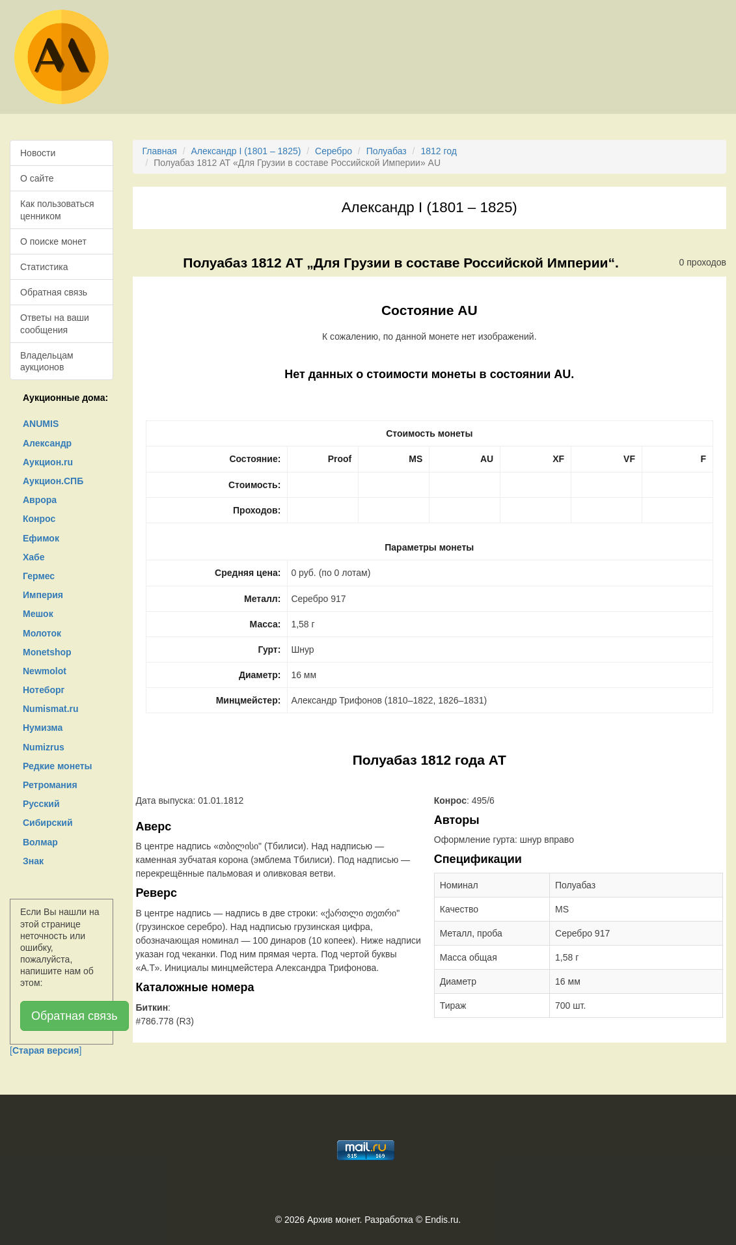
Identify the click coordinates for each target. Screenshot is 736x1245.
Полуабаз (386, 151)
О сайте (36, 178)
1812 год (438, 151)
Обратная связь (53, 292)
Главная (160, 151)
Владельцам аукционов (47, 361)
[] (45, 1050)
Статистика (44, 267)
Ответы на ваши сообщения (54, 323)
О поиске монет (53, 241)
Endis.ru (441, 1219)
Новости (37, 153)
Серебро (333, 151)
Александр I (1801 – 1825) (246, 151)
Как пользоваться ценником (57, 209)
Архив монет (333, 1219)
